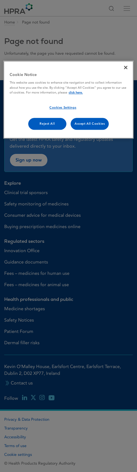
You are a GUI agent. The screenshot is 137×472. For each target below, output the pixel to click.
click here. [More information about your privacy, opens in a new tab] (76, 92)
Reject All (47, 124)
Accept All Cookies (90, 124)
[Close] (125, 67)
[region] (68, 100)
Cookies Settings (62, 107)
